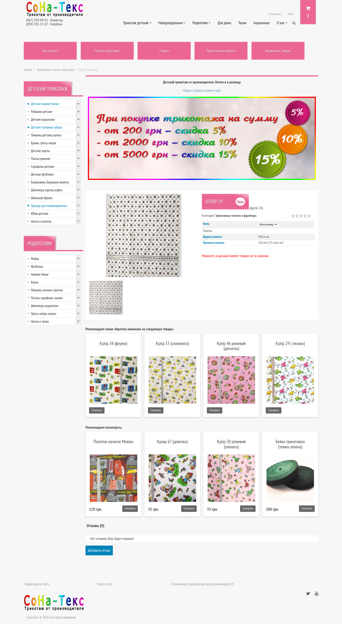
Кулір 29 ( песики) (290, 343)
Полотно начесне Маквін (113, 441)
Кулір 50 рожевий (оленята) (231, 443)
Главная (28, 70)
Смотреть (96, 410)
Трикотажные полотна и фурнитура (55, 70)
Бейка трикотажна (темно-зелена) (290, 443)
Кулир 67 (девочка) (172, 441)
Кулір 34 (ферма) (113, 343)
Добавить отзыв (99, 550)
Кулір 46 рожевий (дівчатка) (231, 345)
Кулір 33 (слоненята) (172, 343)
